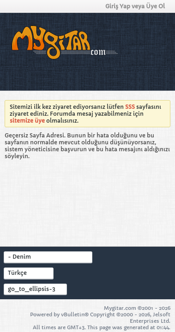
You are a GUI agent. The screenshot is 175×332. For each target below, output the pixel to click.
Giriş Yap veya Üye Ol (137, 6)
